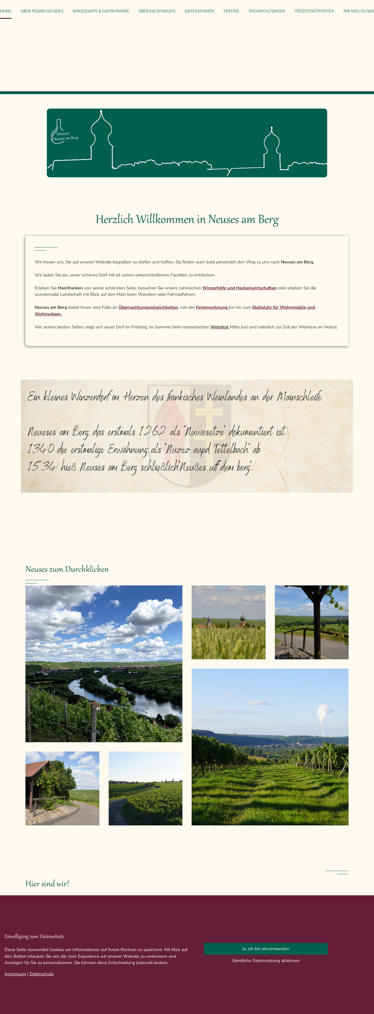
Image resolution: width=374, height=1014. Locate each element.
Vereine (231, 11)
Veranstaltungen (267, 11)
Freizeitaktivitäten (314, 11)
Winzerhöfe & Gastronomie (101, 11)
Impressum (15, 974)
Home (6, 11)
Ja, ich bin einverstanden (266, 949)
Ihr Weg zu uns (358, 11)
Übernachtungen (157, 11)
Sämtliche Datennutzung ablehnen (266, 960)
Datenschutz (41, 974)
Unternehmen (199, 11)
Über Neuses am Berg (42, 11)
